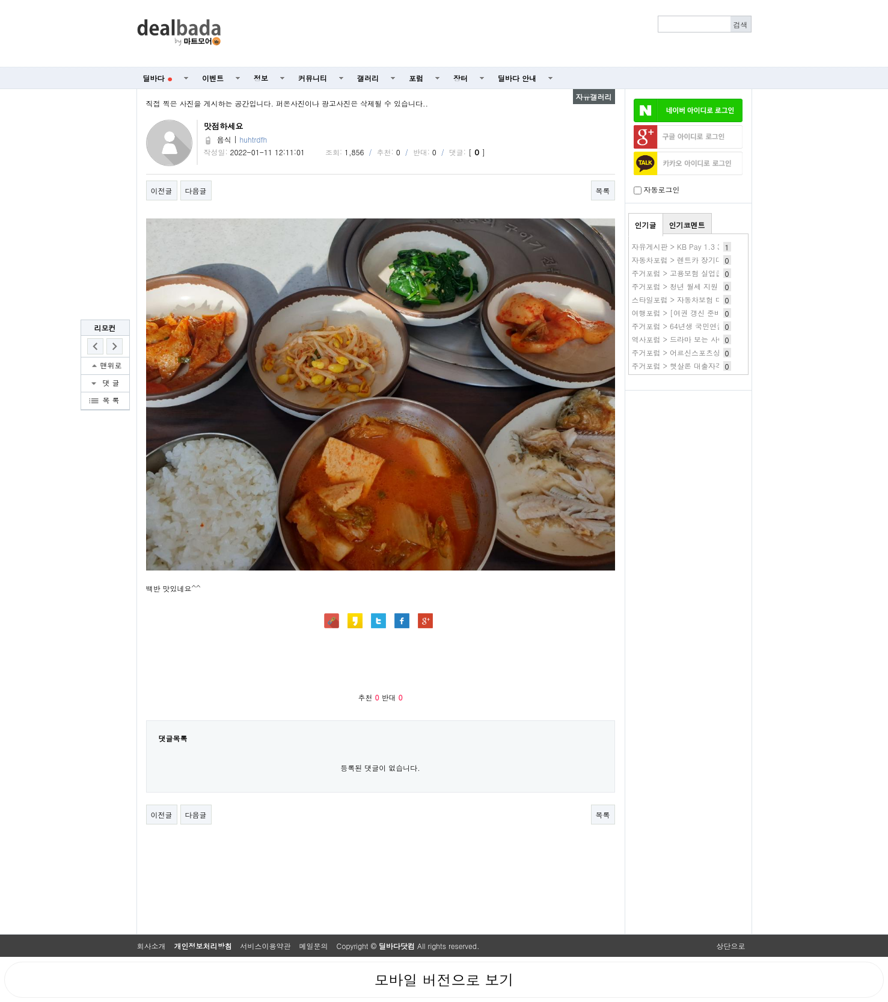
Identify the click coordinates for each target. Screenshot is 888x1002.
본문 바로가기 (0, 0)
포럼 (416, 78)
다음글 (196, 190)
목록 (603, 190)
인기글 (646, 225)
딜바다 (158, 78)
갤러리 (368, 78)
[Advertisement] (492, 34)
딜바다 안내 (517, 78)
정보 (261, 78)
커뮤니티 (312, 78)
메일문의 (313, 946)
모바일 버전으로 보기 (443, 980)
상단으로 (731, 946)
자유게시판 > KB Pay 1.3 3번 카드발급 (696, 246)
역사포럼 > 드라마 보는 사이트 (682, 339)
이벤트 (213, 78)
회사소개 (151, 946)
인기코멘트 (687, 225)
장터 (460, 78)
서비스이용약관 (265, 946)
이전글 (162, 190)
